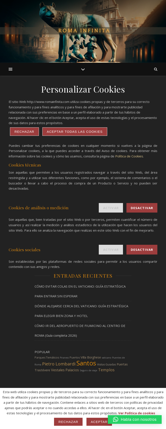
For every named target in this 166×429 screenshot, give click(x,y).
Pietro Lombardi (58, 364)
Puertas (122, 364)
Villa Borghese (91, 357)
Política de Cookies (129, 156)
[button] (135, 419)
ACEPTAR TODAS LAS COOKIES (75, 131)
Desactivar (142, 208)
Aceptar (99, 422)
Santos (86, 363)
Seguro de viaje (88, 370)
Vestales (58, 370)
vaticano (106, 357)
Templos (106, 369)
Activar (111, 208)
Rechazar (24, 131)
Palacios (72, 370)
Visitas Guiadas (106, 364)
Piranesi (64, 357)
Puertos (75, 357)
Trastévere (42, 370)
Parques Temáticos (47, 357)
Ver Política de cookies (136, 413)
